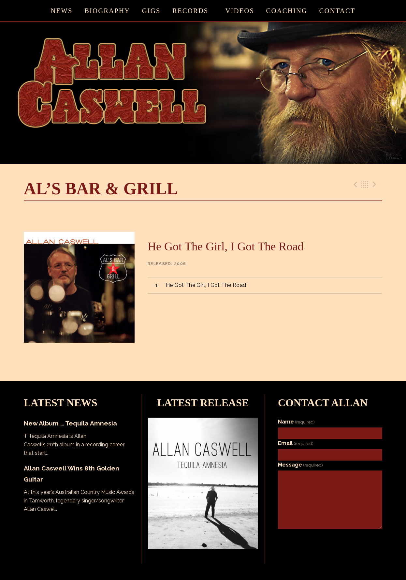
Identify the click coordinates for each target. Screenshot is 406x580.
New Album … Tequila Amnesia (70, 423)
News (61, 10)
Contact (337, 10)
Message (300, 465)
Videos (239, 10)
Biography (107, 10)
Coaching (286, 10)
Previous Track (354, 184)
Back (365, 184)
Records (190, 10)
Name (296, 422)
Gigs (151, 10)
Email (295, 443)
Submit (330, 539)
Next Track (375, 184)
